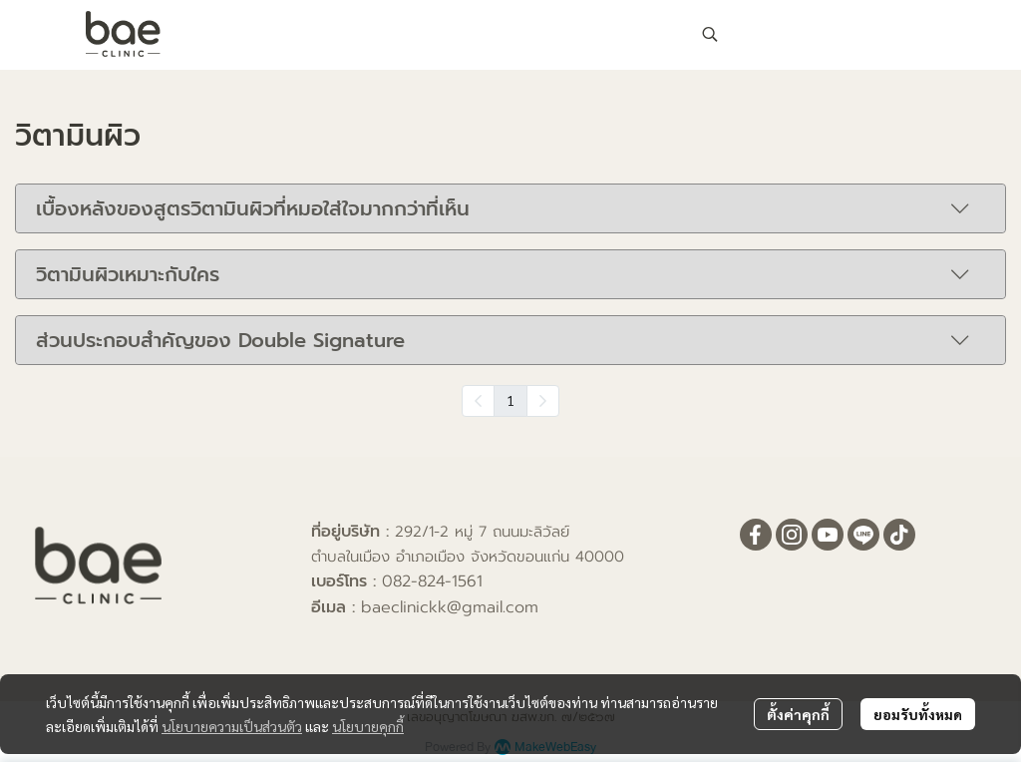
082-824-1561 (432, 581)
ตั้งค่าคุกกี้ (798, 714)
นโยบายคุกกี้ (368, 726)
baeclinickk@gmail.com (449, 607)
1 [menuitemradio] (510, 400)
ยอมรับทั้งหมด (917, 714)
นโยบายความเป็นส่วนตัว (232, 726)
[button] (821, 34)
